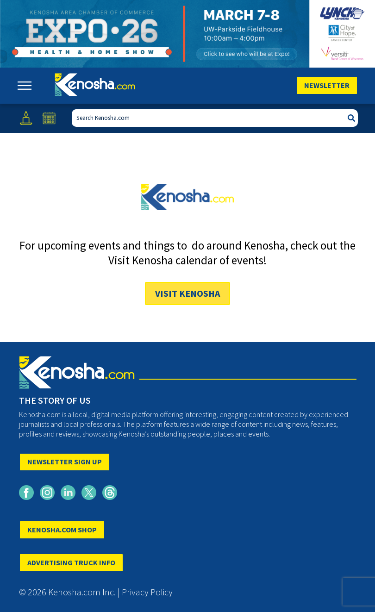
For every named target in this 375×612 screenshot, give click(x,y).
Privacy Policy (147, 592)
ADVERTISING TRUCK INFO (71, 562)
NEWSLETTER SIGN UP (64, 461)
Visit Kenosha (187, 293)
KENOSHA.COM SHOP (62, 529)
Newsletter (327, 85)
